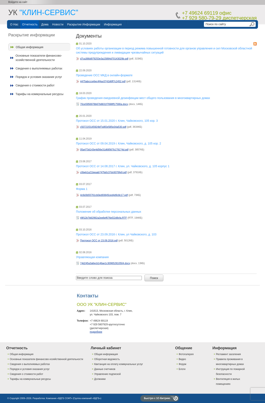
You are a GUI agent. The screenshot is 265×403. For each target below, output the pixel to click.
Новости (57, 24)
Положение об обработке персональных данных (108, 211)
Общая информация (29, 47)
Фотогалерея (186, 354)
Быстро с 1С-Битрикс (157, 398)
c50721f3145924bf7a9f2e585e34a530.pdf (103, 126)
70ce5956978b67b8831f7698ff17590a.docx (104, 104)
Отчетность (30, 24)
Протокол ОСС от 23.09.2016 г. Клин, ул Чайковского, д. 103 (116, 234)
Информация (113, 24)
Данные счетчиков (104, 369)
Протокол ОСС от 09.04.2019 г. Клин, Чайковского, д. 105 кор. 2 (118, 143)
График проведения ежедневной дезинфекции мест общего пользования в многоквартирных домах (143, 98)
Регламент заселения (228, 354)
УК (43, 12)
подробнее (96, 331)
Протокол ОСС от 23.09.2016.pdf (99, 240)
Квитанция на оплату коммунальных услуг (118, 364)
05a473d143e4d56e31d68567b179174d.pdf (104, 149)
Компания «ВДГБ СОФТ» (59, 398)
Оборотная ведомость (107, 359)
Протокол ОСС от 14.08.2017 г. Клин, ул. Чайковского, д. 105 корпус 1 (122, 166)
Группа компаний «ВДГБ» (87, 398)
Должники (100, 379)
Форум (182, 364)
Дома (44, 24)
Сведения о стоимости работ (35, 85)
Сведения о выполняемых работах (39, 68)
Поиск (154, 278)
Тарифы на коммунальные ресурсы (39, 94)
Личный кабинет (106, 348)
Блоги (182, 369)
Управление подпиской (107, 374)
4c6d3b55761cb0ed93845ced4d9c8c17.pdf (104, 195)
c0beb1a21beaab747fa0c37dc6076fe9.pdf (103, 172)
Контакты (87, 295)
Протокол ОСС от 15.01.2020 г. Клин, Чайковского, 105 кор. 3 (117, 120)
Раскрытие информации (83, 24)
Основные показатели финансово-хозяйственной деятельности (39, 57)
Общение (183, 348)
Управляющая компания (92, 257)
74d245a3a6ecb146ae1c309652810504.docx (105, 263)
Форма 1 (81, 189)
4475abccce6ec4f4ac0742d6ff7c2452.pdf (102, 81)
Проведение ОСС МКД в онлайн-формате (104, 75)
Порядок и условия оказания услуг (39, 77)
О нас (14, 24)
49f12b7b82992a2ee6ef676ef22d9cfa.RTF (103, 217)
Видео (182, 359)
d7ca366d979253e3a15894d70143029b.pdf (104, 58)
